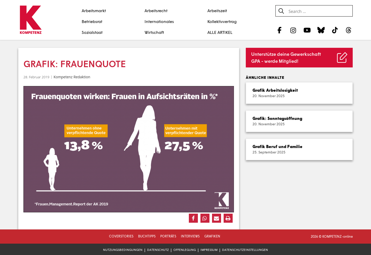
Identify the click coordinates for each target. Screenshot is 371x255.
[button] (193, 218)
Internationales (159, 21)
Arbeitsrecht (156, 10)
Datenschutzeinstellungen (245, 250)
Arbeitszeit (217, 10)
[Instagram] (293, 30)
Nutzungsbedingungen (122, 250)
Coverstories (121, 236)
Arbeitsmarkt (94, 10)
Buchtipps (147, 236)
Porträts (168, 236)
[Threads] (349, 30)
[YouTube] (307, 30)
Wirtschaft (154, 32)
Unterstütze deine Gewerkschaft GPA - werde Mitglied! (286, 57)
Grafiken (212, 236)
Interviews (190, 236)
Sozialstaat (92, 32)
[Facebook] (279, 30)
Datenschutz (158, 250)
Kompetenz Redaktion (72, 76)
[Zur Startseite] (30, 20)
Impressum (208, 250)
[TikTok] (335, 30)
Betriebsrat (92, 21)
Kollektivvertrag (222, 21)
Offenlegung (184, 250)
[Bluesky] (321, 30)
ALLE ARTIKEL (219, 32)
